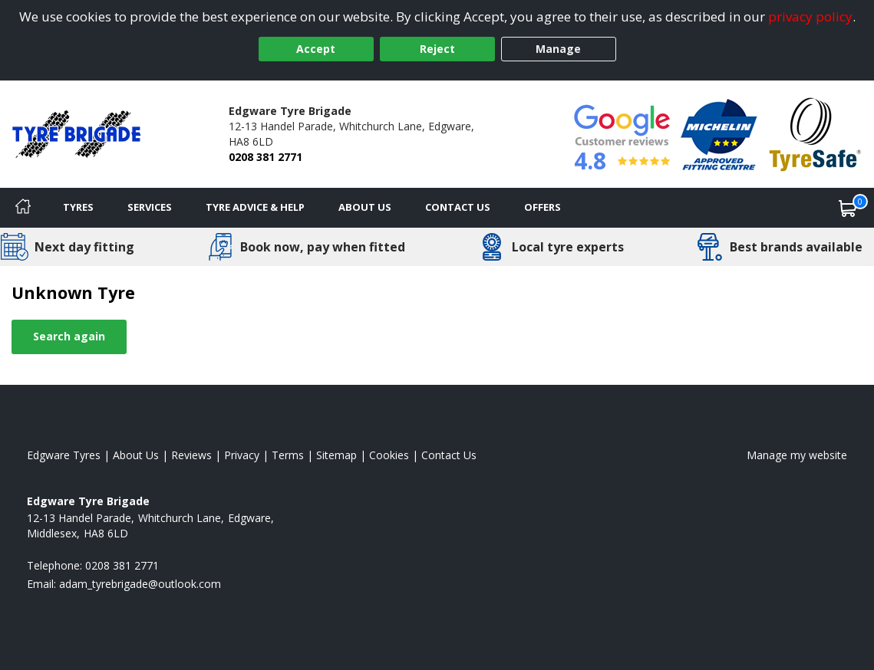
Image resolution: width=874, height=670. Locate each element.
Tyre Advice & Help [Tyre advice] (255, 207)
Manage (558, 48)
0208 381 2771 (265, 156)
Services (149, 207)
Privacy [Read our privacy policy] (241, 455)
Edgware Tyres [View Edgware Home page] (64, 455)
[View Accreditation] (719, 133)
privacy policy (810, 16)
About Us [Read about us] (136, 455)
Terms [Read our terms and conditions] (288, 455)
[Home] (23, 208)
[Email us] (140, 583)
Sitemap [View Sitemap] (336, 455)
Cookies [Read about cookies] (389, 455)
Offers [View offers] (542, 207)
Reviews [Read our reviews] (191, 455)
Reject (437, 48)
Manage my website (797, 455)
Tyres (78, 207)
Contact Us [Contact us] (457, 207)
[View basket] (848, 208)
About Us (364, 207)
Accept (315, 48)
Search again (69, 336)
